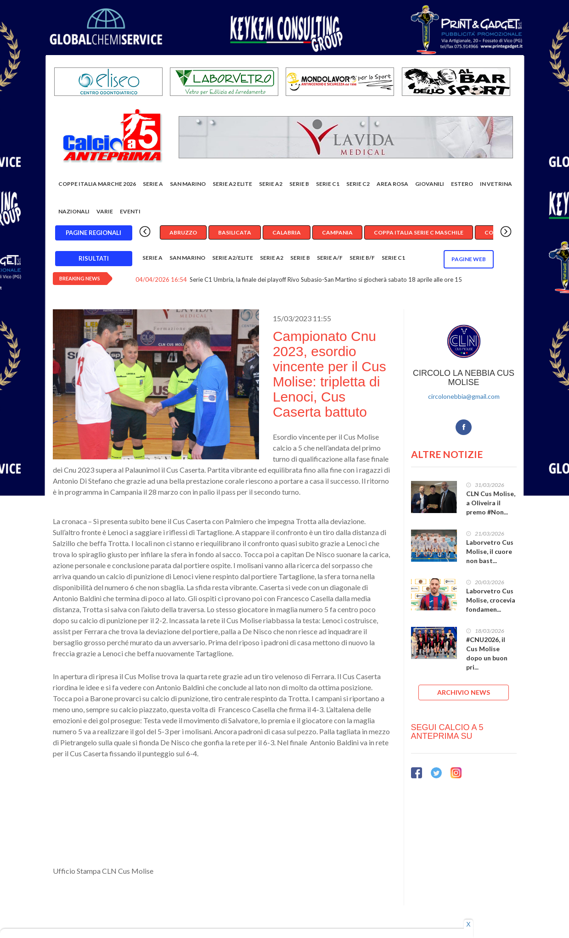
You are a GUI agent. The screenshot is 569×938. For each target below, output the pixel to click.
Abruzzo (183, 232)
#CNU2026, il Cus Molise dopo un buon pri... (486, 653)
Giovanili (429, 183)
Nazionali (74, 211)
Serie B (299, 183)
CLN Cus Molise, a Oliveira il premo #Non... (490, 503)
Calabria (286, 232)
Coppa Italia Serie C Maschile (418, 232)
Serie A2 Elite (232, 183)
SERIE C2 (358, 183)
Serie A (153, 183)
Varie (104, 211)
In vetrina (496, 183)
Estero (462, 183)
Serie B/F (362, 257)
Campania (337, 232)
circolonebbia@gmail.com (464, 396)
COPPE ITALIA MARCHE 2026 (97, 183)
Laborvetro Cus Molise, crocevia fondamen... (490, 600)
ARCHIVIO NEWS (463, 692)
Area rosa (392, 183)
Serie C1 (327, 183)
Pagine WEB (468, 259)
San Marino (188, 183)
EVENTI (130, 211)
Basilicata (234, 232)
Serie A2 (270, 183)
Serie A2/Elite (232, 257)
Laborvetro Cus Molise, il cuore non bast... (489, 551)
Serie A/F (330, 257)
